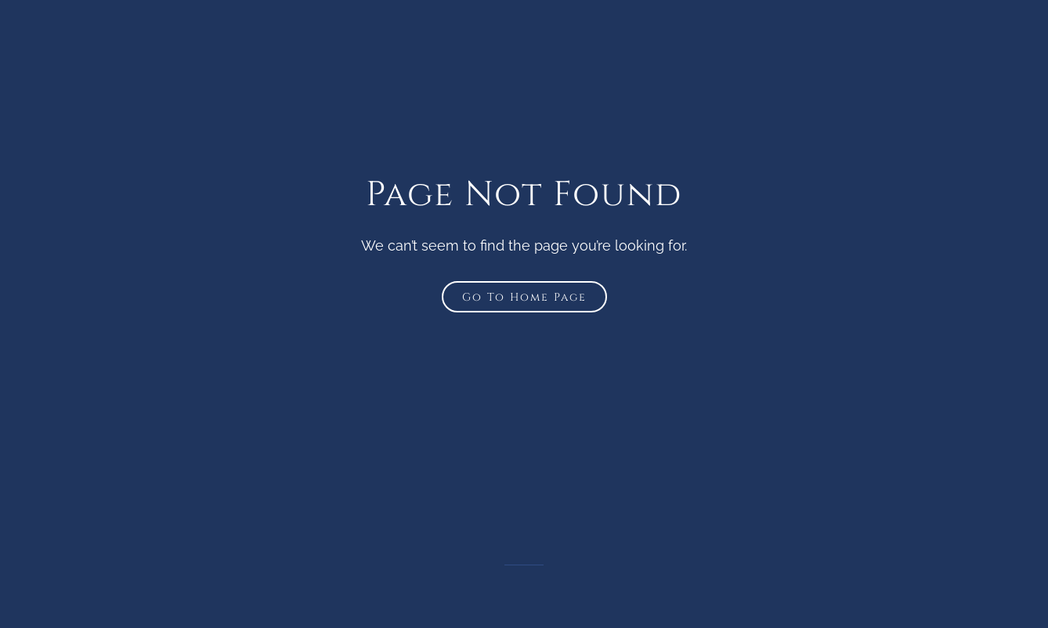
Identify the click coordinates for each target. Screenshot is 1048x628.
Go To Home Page (524, 297)
